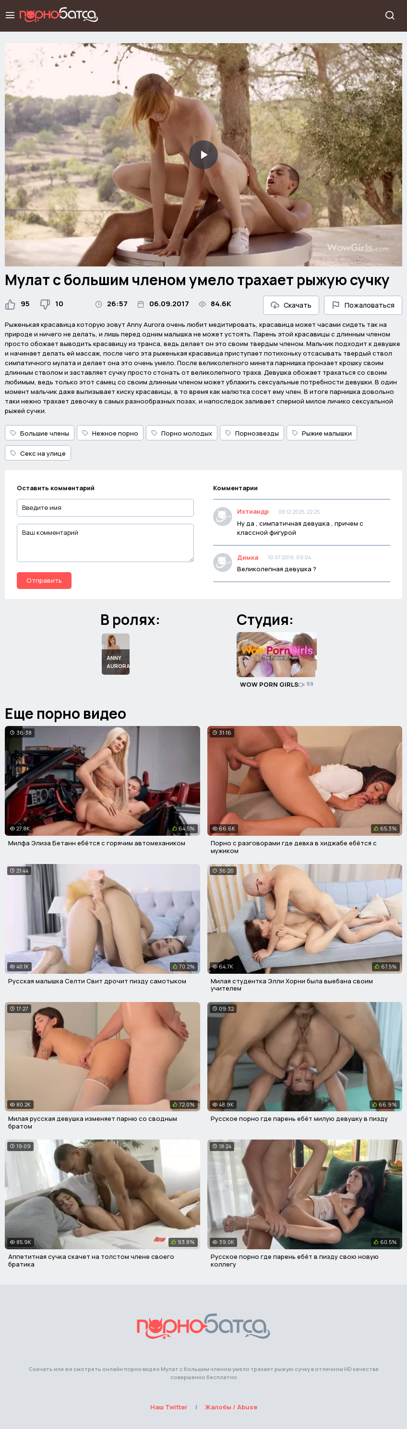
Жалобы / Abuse (231, 1407)
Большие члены (39, 433)
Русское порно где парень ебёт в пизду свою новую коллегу (295, 1260)
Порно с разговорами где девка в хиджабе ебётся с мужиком (294, 847)
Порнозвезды (252, 433)
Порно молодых (181, 433)
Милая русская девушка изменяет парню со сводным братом (92, 1122)
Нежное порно (110, 433)
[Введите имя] (105, 508)
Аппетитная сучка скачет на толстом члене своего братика (91, 1260)
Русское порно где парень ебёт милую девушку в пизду (299, 1118)
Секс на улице (38, 453)
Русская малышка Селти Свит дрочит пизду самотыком (97, 981)
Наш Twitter (169, 1407)
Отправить (44, 580)
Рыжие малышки (322, 433)
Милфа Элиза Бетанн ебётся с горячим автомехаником (96, 843)
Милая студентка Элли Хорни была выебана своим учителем (292, 985)
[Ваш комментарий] (105, 543)
